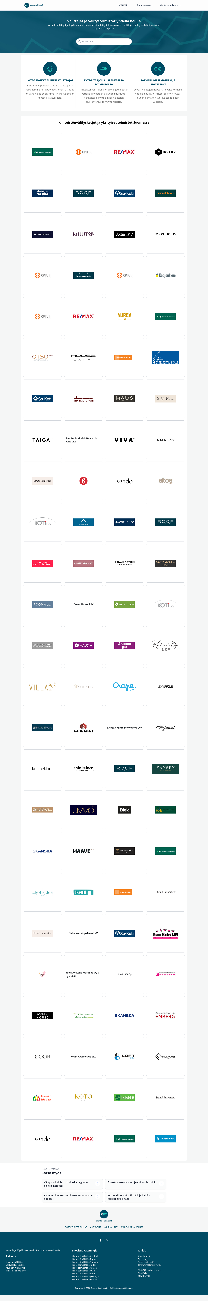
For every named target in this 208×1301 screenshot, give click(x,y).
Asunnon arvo (145, 5)
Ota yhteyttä (144, 1276)
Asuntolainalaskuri (132, 1227)
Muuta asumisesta (170, 5)
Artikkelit (95, 1227)
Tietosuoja (143, 1259)
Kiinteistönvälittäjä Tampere (85, 1262)
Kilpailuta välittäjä (14, 1262)
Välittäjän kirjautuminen (149, 1270)
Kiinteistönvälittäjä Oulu (83, 1270)
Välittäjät (125, 5)
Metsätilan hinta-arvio (16, 1270)
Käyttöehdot (144, 1256)
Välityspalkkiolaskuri (15, 1265)
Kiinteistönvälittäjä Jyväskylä (85, 1276)
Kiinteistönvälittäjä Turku (84, 1265)
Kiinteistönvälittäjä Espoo (84, 1259)
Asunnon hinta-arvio (15, 1267)
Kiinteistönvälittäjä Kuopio (84, 1279)
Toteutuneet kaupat (76, 1227)
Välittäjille (142, 1273)
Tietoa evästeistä (146, 1262)
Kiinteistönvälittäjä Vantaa (84, 1267)
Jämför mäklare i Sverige (149, 1265)
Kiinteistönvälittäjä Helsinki (85, 1256)
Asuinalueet (111, 1227)
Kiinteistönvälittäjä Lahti (83, 1273)
